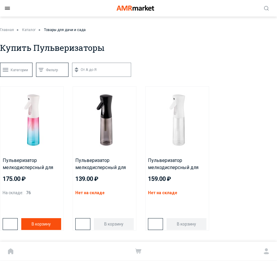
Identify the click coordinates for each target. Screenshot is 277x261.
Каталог (29, 30)
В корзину (41, 224)
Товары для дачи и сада (65, 30)
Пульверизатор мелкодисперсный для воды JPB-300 (100, 164)
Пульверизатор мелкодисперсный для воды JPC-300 (28, 164)
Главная (7, 30)
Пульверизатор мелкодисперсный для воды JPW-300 (173, 164)
